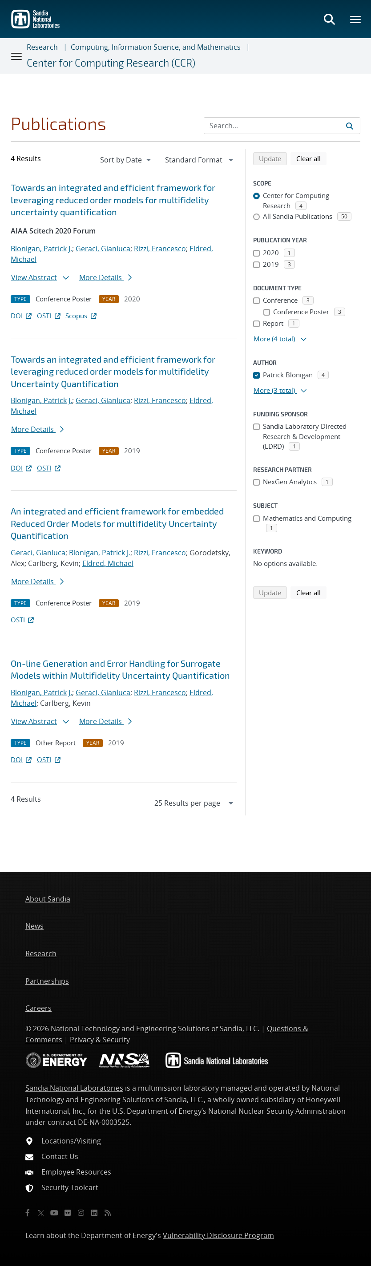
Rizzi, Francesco (160, 248)
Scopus (81, 315)
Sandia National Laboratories (74, 1088)
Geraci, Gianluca (103, 248)
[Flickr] (67, 1212)
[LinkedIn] (94, 1212)
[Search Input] (282, 125)
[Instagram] (81, 1212)
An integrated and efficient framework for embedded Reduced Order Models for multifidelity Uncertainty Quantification (117, 523)
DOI (22, 315)
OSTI (49, 315)
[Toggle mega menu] (356, 19)
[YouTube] (54, 1212)
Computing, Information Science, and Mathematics (156, 47)
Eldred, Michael (107, 563)
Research (42, 47)
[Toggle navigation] (17, 56)
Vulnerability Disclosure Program (218, 1235)
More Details (105, 277)
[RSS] (107, 1212)
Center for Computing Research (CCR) (111, 62)
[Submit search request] (349, 125)
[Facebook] (27, 1212)
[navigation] (126, 160)
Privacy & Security (100, 1039)
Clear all (311, 158)
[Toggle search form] (329, 19)
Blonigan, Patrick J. (41, 248)
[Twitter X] (41, 1212)
